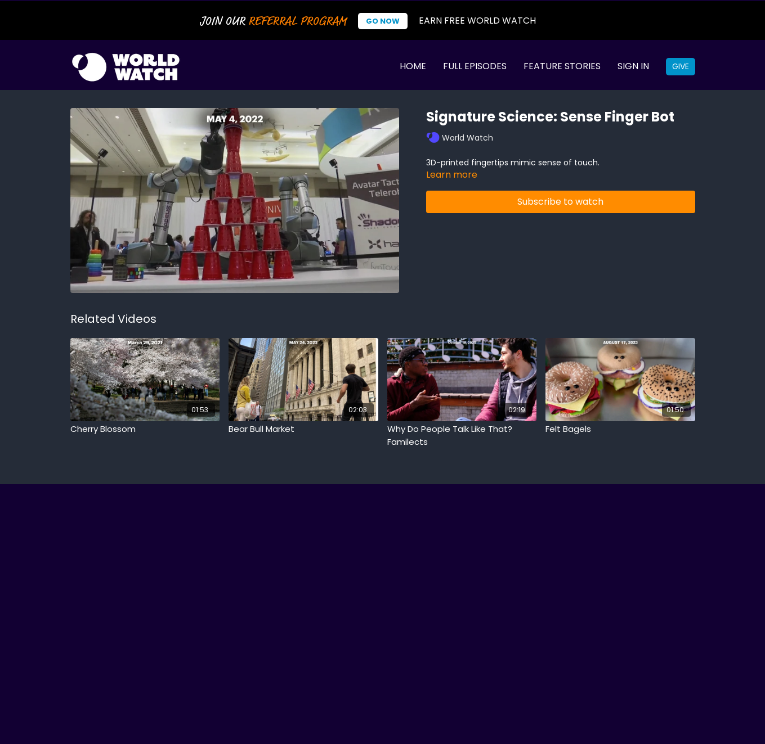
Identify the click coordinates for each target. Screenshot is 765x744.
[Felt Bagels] (620, 429)
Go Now (383, 21)
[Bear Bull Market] (303, 429)
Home (413, 66)
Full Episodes (475, 66)
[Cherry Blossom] (145, 429)
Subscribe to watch (560, 201)
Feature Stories (562, 66)
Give (680, 66)
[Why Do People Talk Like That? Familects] (462, 435)
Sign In (633, 66)
